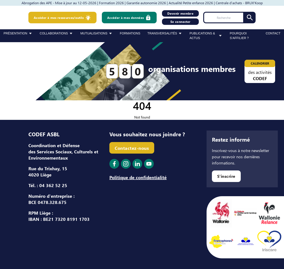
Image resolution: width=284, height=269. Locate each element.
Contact (273, 33)
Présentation (15, 33)
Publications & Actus (202, 36)
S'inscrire (226, 176)
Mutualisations (93, 33)
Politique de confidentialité (138, 177)
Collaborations (54, 33)
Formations (130, 33)
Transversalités (162, 33)
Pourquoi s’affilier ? (239, 36)
